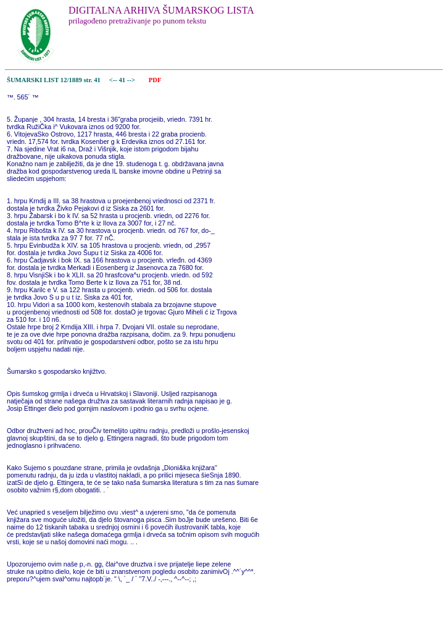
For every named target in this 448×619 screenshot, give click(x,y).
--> (132, 80)
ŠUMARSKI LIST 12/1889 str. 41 (54, 80)
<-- (113, 80)
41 (123, 80)
